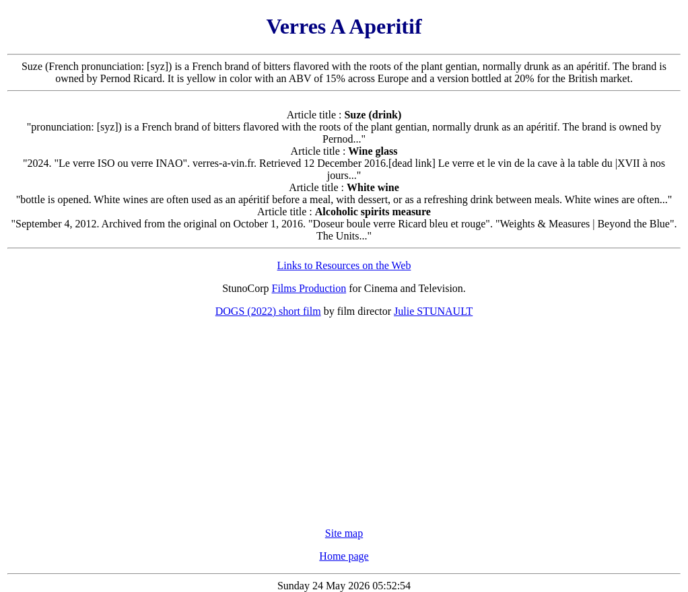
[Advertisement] (344, 422)
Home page (343, 556)
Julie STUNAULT (433, 311)
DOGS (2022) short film (268, 311)
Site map (344, 533)
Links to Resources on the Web (344, 265)
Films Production (309, 288)
